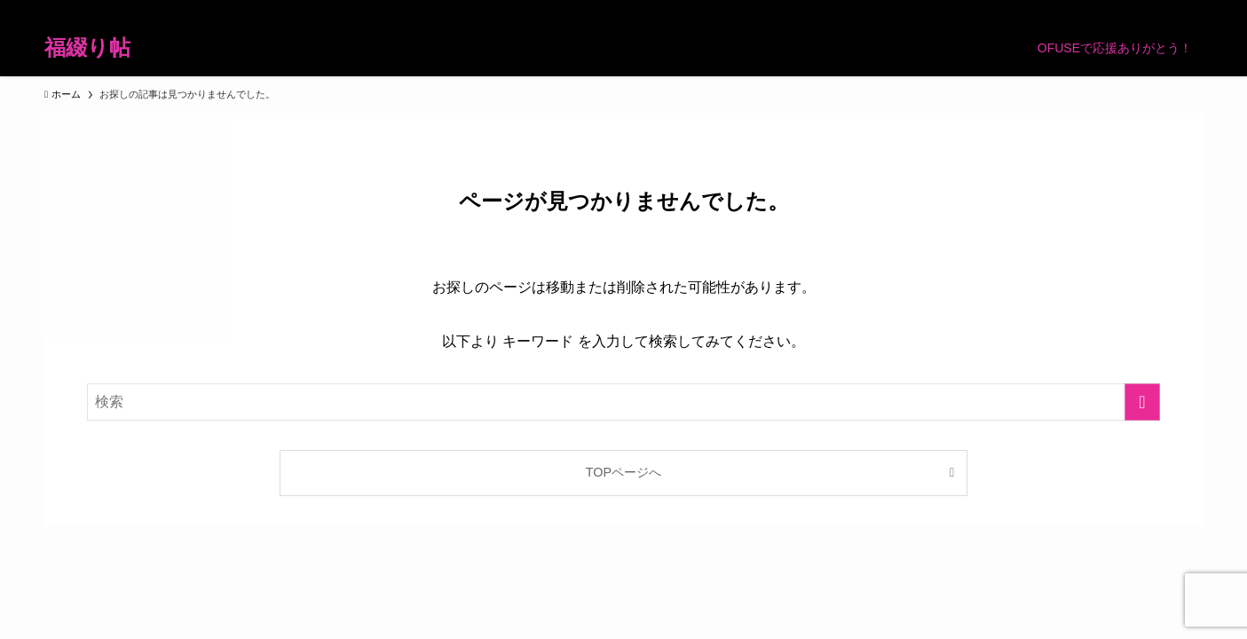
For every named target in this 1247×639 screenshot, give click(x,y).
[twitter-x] (1052, 10)
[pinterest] (1121, 10)
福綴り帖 (87, 48)
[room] (1098, 10)
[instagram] (1075, 10)
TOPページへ (623, 472)
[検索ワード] (623, 402)
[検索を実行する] (1142, 402)
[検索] (1191, 10)
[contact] (1168, 10)
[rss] (1144, 10)
